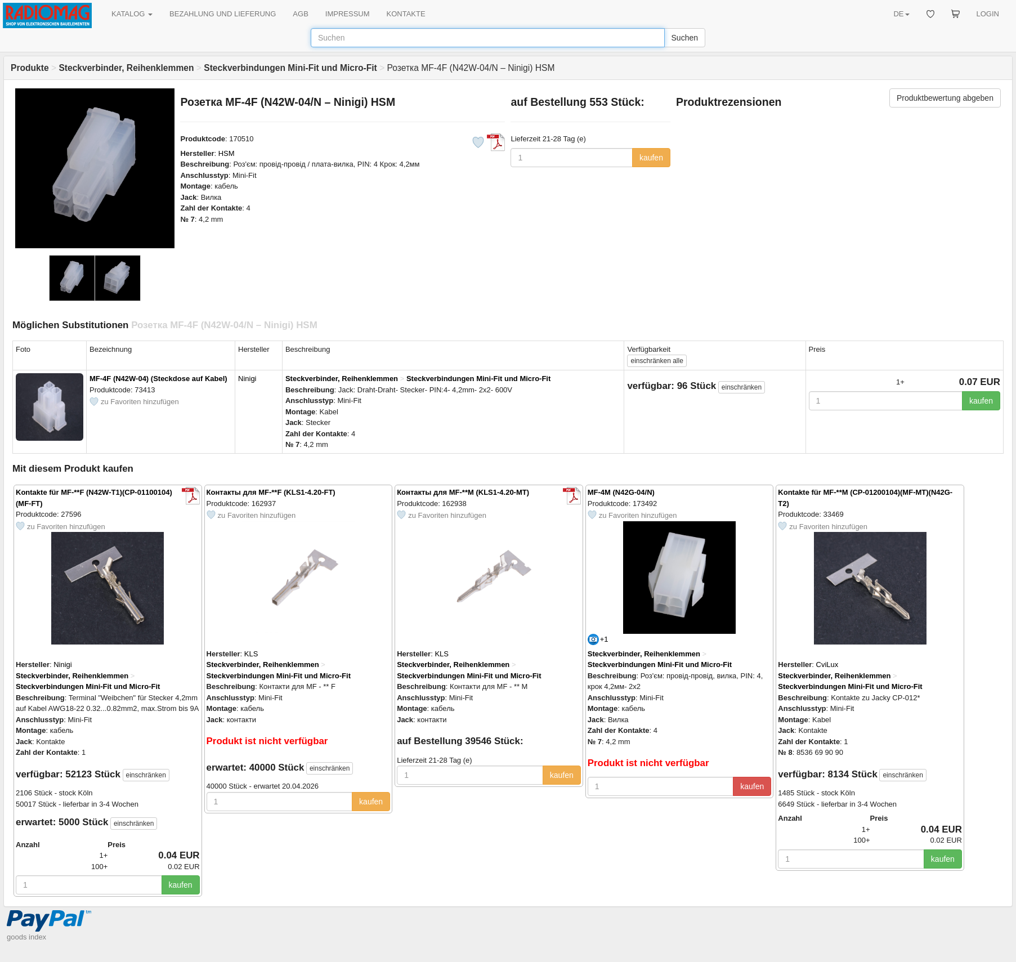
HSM (226, 153)
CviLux (827, 664)
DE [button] (901, 14)
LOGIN (988, 14)
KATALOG (132, 14)
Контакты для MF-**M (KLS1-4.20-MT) (463, 492)
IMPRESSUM (347, 14)
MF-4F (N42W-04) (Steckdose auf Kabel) (158, 378)
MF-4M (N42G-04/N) (621, 492)
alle (656, 361)
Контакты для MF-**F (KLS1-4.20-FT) (271, 492)
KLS (251, 654)
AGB (300, 14)
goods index (26, 937)
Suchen (685, 37)
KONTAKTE (406, 14)
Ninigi (247, 378)
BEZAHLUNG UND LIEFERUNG (222, 14)
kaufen (651, 157)
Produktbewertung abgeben (945, 97)
